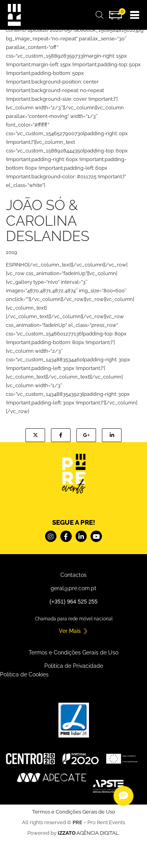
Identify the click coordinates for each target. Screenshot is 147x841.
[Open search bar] (99, 15)
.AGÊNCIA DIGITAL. (89, 833)
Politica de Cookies (24, 674)
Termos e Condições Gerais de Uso (73, 652)
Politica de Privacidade (73, 666)
